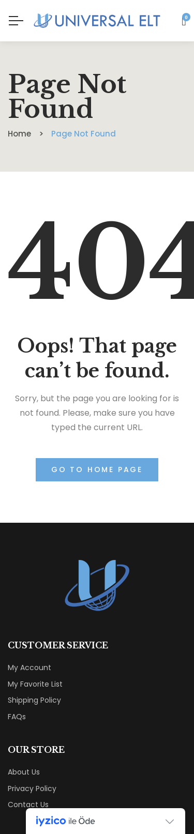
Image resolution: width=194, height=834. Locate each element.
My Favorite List (35, 684)
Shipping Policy (34, 700)
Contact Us (28, 804)
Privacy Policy (32, 788)
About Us (24, 772)
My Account (29, 667)
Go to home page (97, 469)
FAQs (17, 716)
